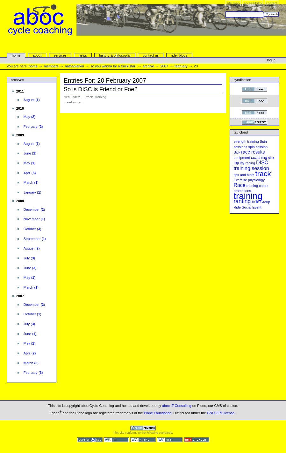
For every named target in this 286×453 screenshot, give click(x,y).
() (32, 100)
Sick (236, 152)
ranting (242, 201)
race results (253, 151)
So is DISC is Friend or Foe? (101, 89)
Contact (271, 3)
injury (238, 162)
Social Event (251, 207)
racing (250, 163)
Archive (148, 66)
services (60, 55)
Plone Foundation (157, 413)
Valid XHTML (143, 439)
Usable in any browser (196, 439)
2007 (164, 66)
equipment (241, 158)
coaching (259, 157)
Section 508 (90, 439)
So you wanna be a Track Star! (113, 66)
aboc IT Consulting (176, 406)
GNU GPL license (221, 413)
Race (239, 185)
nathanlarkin (74, 66)
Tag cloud (240, 132)
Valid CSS (169, 439)
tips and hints (243, 175)
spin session (258, 147)
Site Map (233, 3)
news (83, 55)
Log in (271, 60)
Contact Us (151, 55)
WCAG (116, 439)
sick (271, 158)
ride (255, 201)
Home (16, 55)
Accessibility (252, 3)
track (89, 97)
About (37, 55)
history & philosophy (115, 55)
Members (51, 66)
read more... (74, 102)
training (101, 97)
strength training (246, 141)
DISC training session (251, 165)
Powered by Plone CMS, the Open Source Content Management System (143, 428)
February (181, 66)
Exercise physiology (249, 180)
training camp (257, 186)
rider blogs (179, 55)
